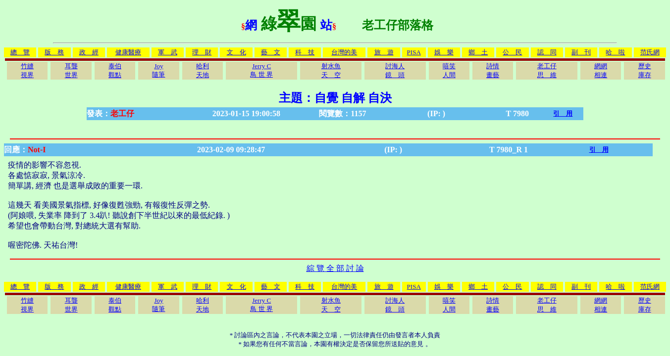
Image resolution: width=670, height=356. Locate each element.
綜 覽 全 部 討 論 (335, 268)
